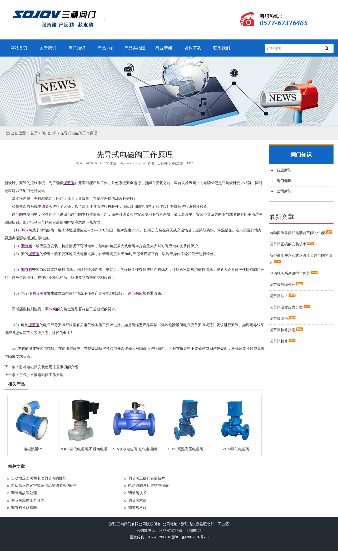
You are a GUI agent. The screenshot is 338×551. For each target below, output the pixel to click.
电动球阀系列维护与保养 (148, 486)
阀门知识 (76, 48)
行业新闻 (163, 48)
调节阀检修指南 (24, 508)
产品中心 (105, 48)
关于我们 (47, 48)
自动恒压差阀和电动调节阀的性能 (38, 478)
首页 (34, 133)
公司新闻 (284, 191)
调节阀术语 (137, 500)
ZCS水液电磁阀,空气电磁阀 (134, 449)
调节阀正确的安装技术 (146, 478)
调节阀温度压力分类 (27, 500)
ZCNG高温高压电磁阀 (185, 449)
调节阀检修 (137, 508)
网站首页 (19, 48)
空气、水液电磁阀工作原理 (41, 375)
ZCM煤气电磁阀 (236, 449)
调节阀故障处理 (24, 493)
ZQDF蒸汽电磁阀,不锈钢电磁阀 (83, 450)
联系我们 (221, 48)
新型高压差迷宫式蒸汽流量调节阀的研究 (44, 486)
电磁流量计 (33, 449)
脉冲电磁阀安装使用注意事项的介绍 (48, 367)
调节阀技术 (137, 493)
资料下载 (192, 48)
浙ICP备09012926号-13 (190, 537)
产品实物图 (134, 48)
